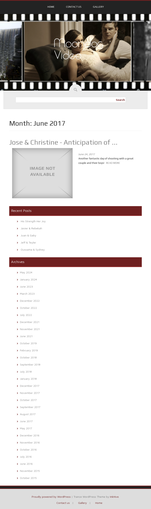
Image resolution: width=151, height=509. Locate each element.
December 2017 (29, 385)
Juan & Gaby (28, 235)
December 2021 (29, 322)
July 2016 (26, 456)
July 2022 (26, 314)
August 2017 (28, 414)
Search (120, 99)
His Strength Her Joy (33, 221)
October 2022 (28, 307)
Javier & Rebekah (31, 228)
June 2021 (26, 336)
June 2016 (26, 463)
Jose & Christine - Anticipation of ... (63, 142)
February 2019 (29, 350)
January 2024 (28, 279)
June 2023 (26, 286)
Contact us (73, 6)
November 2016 (30, 442)
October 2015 (28, 477)
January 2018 (28, 378)
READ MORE (113, 162)
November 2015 (30, 470)
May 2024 (26, 272)
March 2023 (27, 293)
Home (51, 6)
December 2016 (29, 435)
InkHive (114, 496)
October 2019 (28, 343)
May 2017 (26, 428)
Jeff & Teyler (28, 242)
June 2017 (26, 421)
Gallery (98, 6)
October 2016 (28, 449)
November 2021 (30, 329)
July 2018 (26, 371)
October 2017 (28, 400)
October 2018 (28, 357)
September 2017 (30, 407)
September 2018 (30, 364)
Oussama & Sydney (33, 249)
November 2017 (30, 392)
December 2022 (30, 300)
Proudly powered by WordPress (51, 496)
